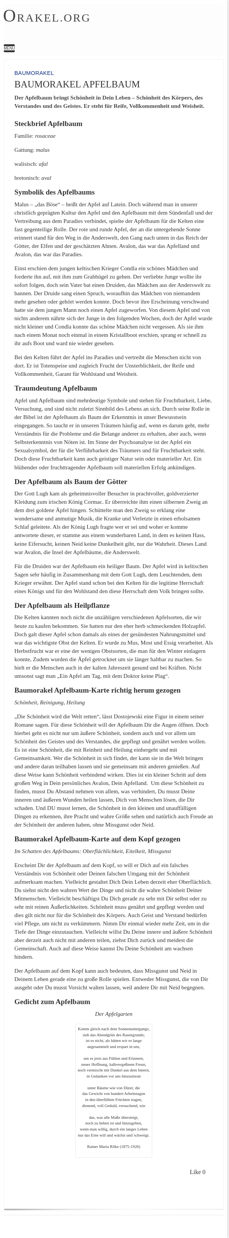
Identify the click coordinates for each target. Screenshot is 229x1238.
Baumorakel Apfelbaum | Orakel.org (107, 25)
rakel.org (47, 16)
